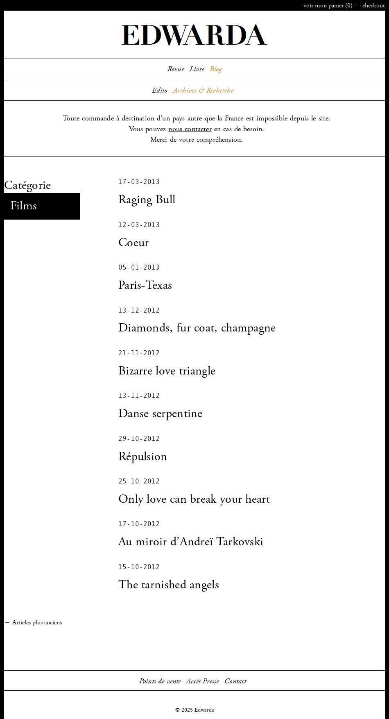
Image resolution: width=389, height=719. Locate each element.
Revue (175, 69)
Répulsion (142, 456)
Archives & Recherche (203, 90)
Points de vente (160, 681)
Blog (216, 69)
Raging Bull (146, 199)
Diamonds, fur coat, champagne (197, 328)
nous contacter (189, 129)
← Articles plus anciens (33, 622)
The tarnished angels (168, 584)
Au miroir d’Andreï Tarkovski (190, 541)
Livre (197, 69)
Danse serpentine (160, 413)
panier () (328, 5)
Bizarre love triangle (166, 371)
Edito (159, 90)
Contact (235, 681)
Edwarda (194, 35)
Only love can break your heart (194, 499)
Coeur (133, 242)
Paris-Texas (145, 285)
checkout (373, 5)
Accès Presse (202, 681)
